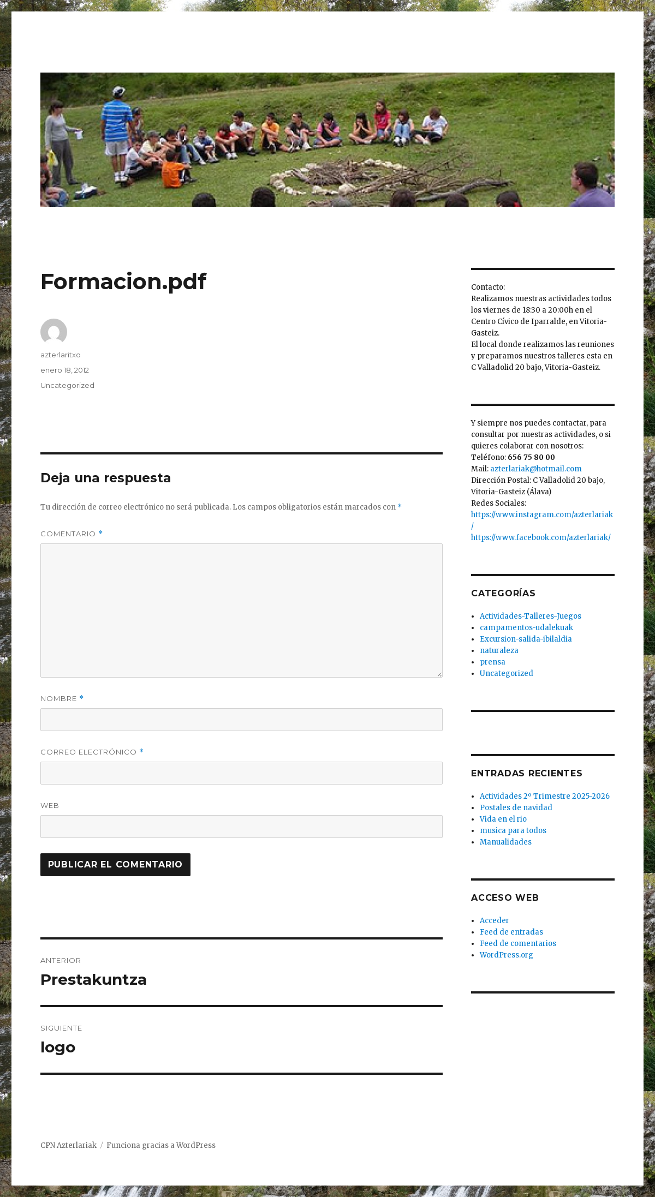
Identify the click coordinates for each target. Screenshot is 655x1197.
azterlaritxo (60, 354)
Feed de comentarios (518, 943)
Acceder (494, 920)
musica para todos (513, 830)
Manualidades (506, 842)
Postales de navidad (516, 807)
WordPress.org (506, 955)
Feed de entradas (511, 932)
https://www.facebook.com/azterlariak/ (541, 537)
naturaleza (499, 650)
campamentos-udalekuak (526, 627)
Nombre (62, 698)
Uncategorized (67, 385)
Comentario (71, 533)
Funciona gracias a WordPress (161, 1145)
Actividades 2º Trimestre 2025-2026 (545, 796)
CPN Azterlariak (68, 1145)
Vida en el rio (503, 819)
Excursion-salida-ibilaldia (526, 639)
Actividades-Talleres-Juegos (530, 616)
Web (49, 805)
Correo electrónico (92, 752)
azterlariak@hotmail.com (536, 469)
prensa (492, 662)
